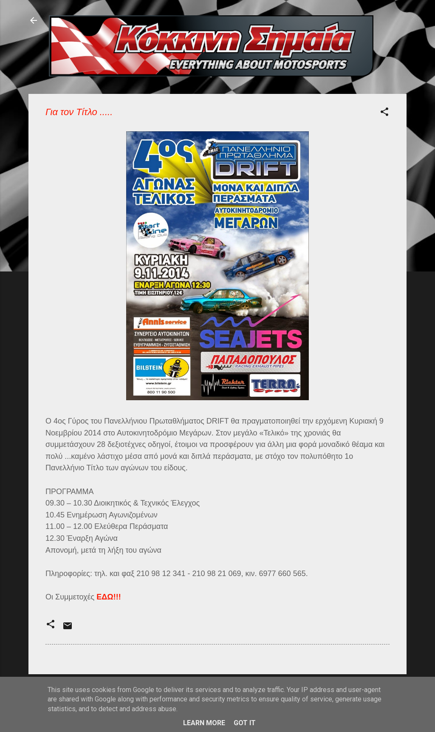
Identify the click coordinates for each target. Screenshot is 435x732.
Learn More (204, 723)
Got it (245, 723)
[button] (384, 113)
